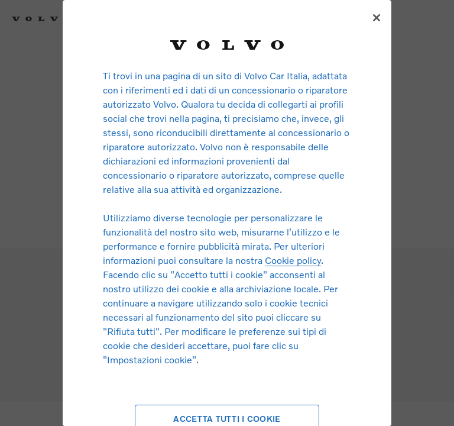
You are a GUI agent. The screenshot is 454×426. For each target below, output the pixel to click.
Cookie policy (293, 260)
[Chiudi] (377, 18)
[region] (227, 213)
